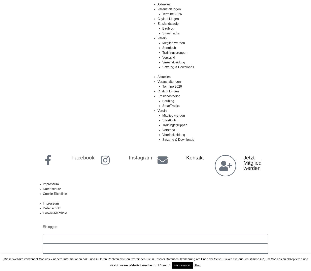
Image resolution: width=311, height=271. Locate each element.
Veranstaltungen (169, 9)
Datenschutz (52, 189)
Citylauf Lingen (168, 19)
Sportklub (169, 48)
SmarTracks (171, 33)
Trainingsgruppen (174, 52)
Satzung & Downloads (178, 67)
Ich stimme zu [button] (182, 265)
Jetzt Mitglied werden (253, 163)
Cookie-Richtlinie (55, 193)
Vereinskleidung (173, 62)
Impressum (51, 184)
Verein (162, 38)
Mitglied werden (173, 43)
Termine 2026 (172, 14)
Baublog (168, 28)
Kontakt (195, 158)
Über (197, 265)
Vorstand (168, 57)
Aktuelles (164, 4)
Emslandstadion (169, 23)
